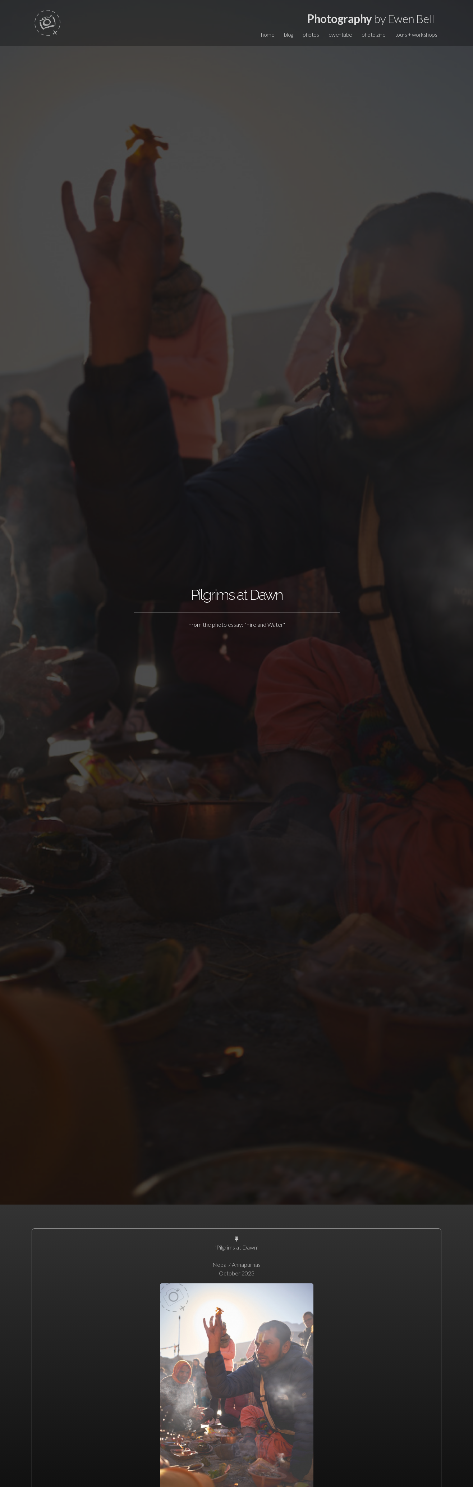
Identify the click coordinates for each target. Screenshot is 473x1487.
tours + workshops (416, 34)
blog (288, 34)
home (267, 34)
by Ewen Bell (370, 19)
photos (311, 34)
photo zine (373, 34)
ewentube (340, 34)
